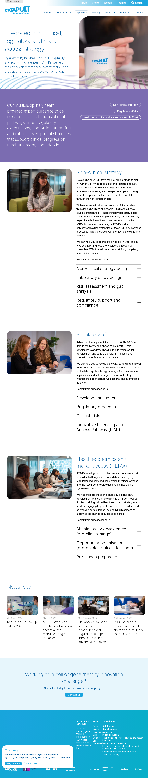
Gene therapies (109, 729)
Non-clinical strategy (125, 104)
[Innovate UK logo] (29, 768)
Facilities (121, 3)
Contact (139, 12)
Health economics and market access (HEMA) (110, 117)
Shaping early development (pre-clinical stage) (101, 531)
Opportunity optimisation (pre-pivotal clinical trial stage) (104, 545)
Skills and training (110, 754)
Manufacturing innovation (114, 743)
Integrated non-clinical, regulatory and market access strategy (120, 747)
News (84, 3)
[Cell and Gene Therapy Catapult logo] (17, 10)
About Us (47, 12)
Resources (110, 12)
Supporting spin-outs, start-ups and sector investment (122, 738)
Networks (125, 12)
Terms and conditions (70, 769)
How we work (64, 12)
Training (96, 12)
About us (80, 728)
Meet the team (83, 737)
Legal (95, 741)
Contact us (74, 694)
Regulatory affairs (127, 111)
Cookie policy (127, 769)
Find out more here (61, 757)
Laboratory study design (99, 277)
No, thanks (31, 763)
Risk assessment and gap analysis (100, 289)
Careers (108, 3)
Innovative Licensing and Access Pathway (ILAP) (99, 427)
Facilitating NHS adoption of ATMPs (119, 751)
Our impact (81, 740)
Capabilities (81, 12)
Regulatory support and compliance (98, 303)
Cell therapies (109, 726)
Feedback (97, 743)
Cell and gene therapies (83, 732)
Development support (96, 398)
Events (95, 3)
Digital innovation (110, 735)
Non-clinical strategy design (102, 268)
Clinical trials (88, 415)
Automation (107, 732)
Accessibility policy (107, 769)
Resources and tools (83, 746)
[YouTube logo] (48, 769)
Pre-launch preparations (99, 556)
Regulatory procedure (96, 406)
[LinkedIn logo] (55, 769)
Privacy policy (93, 769)
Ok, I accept (13, 763)
